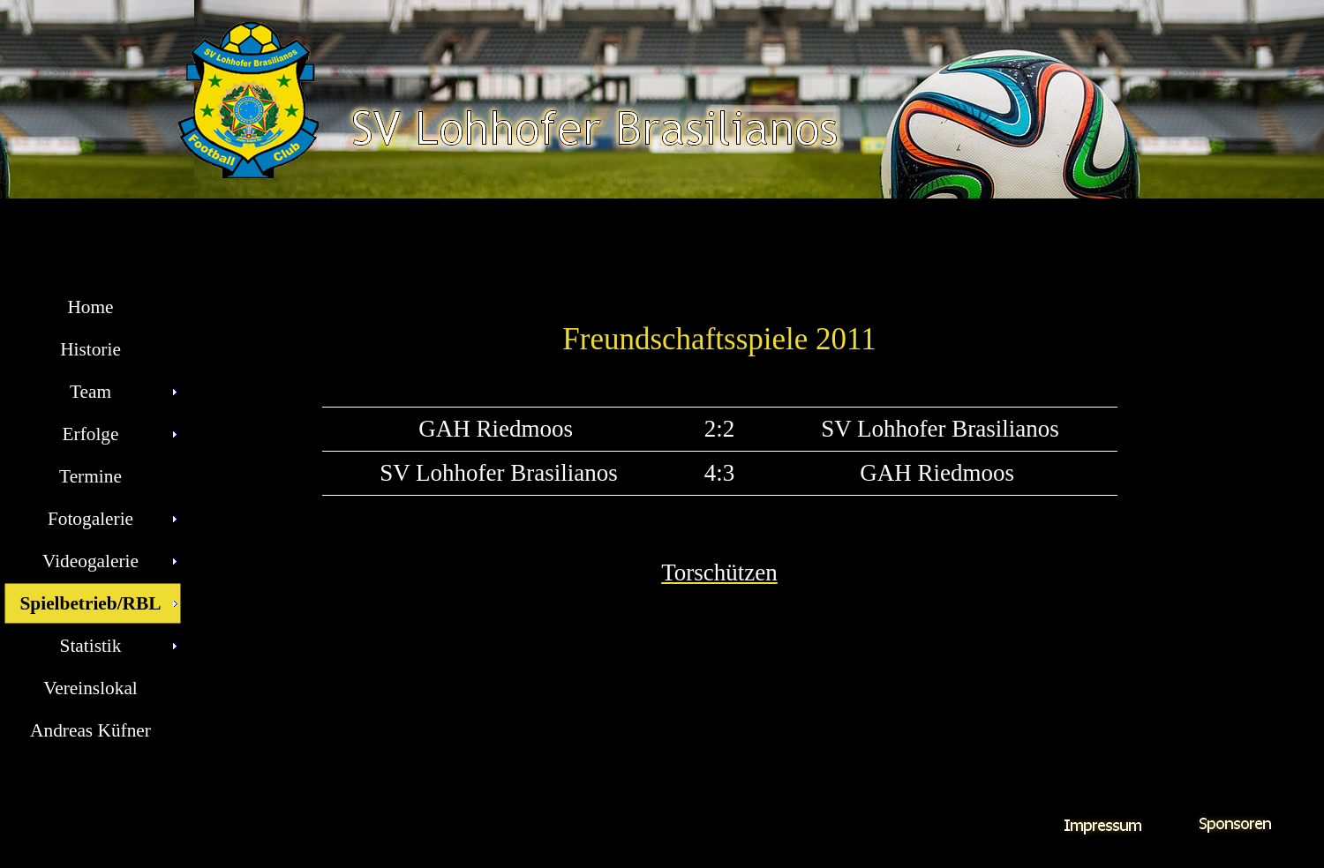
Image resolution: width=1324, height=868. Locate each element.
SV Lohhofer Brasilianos (939, 428)
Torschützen (719, 572)
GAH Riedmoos (498, 428)
